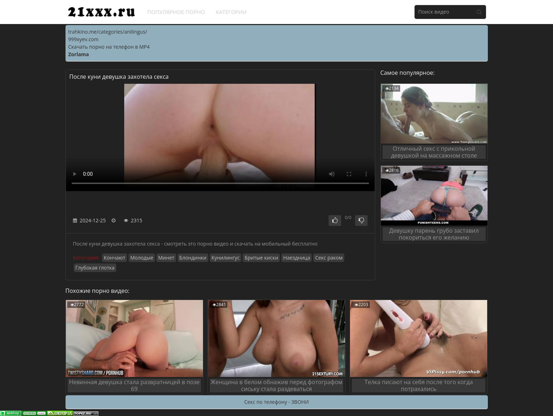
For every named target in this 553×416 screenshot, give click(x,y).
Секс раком (329, 257)
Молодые (141, 257)
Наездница (296, 257)
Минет (166, 257)
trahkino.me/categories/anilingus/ (107, 31)
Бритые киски (261, 257)
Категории (231, 11)
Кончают (114, 257)
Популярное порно (176, 11)
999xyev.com (83, 39)
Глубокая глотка (95, 267)
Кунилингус (226, 257)
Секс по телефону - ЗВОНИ (276, 401)
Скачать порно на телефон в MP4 (109, 46)
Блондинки (193, 257)
